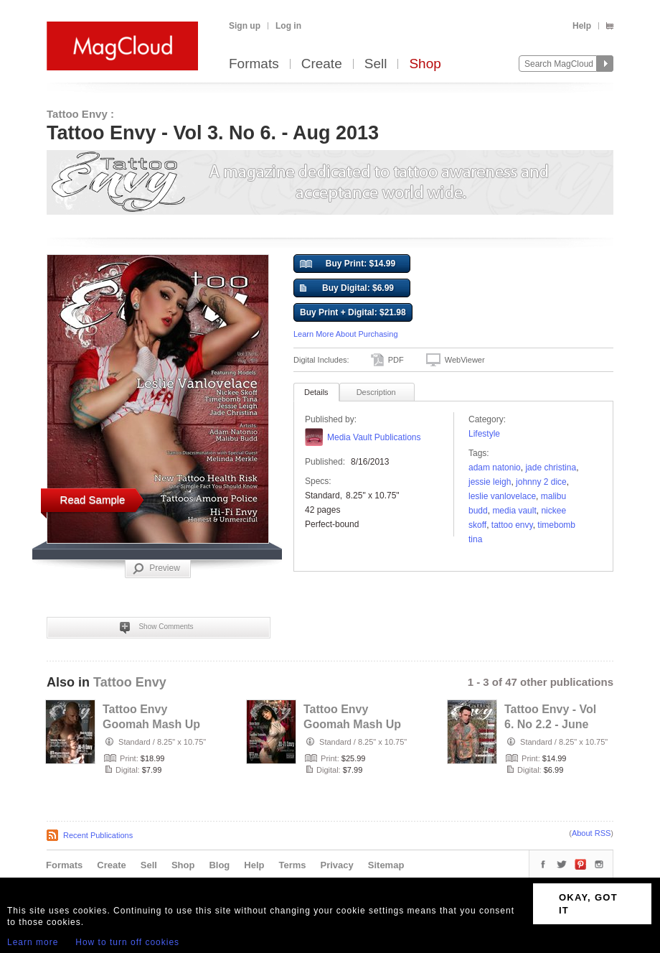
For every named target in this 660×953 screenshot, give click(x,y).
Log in (288, 26)
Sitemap (386, 865)
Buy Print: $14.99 (347, 264)
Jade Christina (550, 467)
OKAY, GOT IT (588, 904)
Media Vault (514, 511)
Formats (254, 64)
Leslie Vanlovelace (502, 496)
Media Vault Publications (374, 437)
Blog (219, 865)
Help (581, 26)
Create (321, 64)
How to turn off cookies (127, 942)
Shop (424, 64)
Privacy (337, 865)
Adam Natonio (494, 467)
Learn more (32, 942)
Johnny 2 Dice (541, 482)
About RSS (591, 833)
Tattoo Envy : (80, 114)
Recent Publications (98, 835)
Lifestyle (484, 434)
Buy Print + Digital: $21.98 (353, 312)
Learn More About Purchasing (345, 334)
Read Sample (93, 499)
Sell (375, 64)
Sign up (244, 26)
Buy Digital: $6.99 (347, 288)
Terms (292, 865)
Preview (156, 569)
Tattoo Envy (512, 525)
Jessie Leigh (489, 482)
